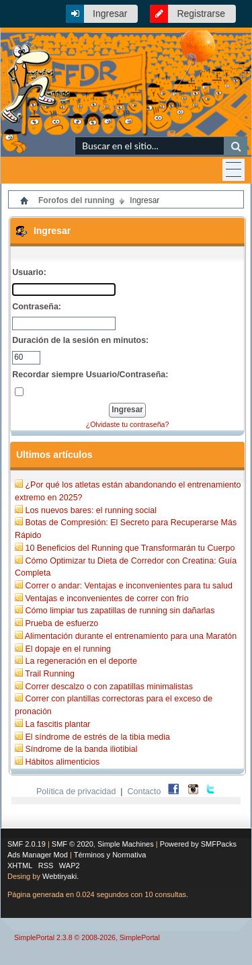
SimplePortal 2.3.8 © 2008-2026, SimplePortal (87, 937)
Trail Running (50, 674)
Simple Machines (125, 844)
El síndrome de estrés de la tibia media (97, 737)
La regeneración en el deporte (80, 661)
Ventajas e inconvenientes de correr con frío (106, 598)
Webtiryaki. (60, 876)
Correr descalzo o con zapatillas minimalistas (108, 686)
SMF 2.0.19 (26, 844)
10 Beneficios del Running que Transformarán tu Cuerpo (130, 548)
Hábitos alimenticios (62, 762)
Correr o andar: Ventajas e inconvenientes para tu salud (128, 585)
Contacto (144, 791)
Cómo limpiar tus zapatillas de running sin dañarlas (119, 610)
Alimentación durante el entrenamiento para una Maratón (131, 636)
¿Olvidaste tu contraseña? (127, 424)
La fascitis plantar (57, 724)
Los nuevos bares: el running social (90, 510)
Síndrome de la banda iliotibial (81, 749)
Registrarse (201, 13)
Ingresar (110, 13)
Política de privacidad (76, 791)
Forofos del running (76, 200)
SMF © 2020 (72, 844)
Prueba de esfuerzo (61, 623)
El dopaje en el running (68, 649)
